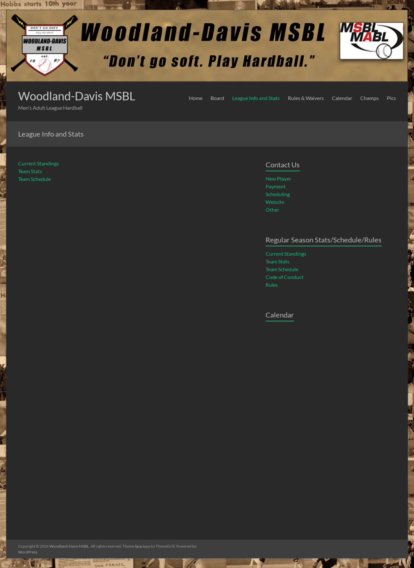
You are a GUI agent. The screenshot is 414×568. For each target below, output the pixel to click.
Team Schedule (34, 179)
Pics (391, 98)
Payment (276, 186)
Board (217, 98)
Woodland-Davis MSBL (77, 96)
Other (272, 209)
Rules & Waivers (306, 98)
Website (275, 202)
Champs (369, 98)
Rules (272, 285)
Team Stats (30, 171)
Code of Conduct (284, 277)
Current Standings (38, 163)
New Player (278, 178)
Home (195, 98)
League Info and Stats (256, 98)
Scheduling (278, 194)
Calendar (342, 98)
